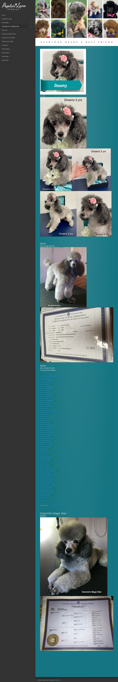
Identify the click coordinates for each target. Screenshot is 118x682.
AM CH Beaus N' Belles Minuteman (47, 380)
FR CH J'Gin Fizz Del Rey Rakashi (46, 388)
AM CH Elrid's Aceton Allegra (45, 442)
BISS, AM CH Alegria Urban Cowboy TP (48, 471)
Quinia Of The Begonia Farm (45, 404)
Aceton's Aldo (42, 444)
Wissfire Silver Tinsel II (44, 384)
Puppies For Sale (7, 19)
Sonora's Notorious (43, 463)
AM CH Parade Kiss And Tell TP (46, 481)
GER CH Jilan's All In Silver (45, 402)
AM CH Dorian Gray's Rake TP (46, 489)
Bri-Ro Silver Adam (44, 408)
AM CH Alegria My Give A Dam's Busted (48, 469)
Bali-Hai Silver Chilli (44, 414)
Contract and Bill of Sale (9, 34)
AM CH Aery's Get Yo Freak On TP (46, 479)
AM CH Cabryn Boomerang (45, 440)
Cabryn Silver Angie (44, 448)
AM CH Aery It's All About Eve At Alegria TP (48, 485)
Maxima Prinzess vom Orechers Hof (46, 406)
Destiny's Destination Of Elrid (45, 446)
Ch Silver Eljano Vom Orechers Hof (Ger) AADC (60, 505)
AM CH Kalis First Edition (45, 459)
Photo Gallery (6, 49)
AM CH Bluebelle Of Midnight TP (46, 491)
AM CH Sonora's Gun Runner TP (46, 438)
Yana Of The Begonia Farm (45, 392)
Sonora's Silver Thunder (44, 465)
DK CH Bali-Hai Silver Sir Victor (46, 412)
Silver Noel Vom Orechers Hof (45, 428)
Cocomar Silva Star (43, 416)
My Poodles (5, 22)
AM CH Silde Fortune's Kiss (45, 477)
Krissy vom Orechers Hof (45, 422)
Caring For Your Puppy (8, 37)
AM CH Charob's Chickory (45, 497)
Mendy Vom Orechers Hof (45, 430)
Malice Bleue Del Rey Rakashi (45, 386)
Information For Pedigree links (10, 26)
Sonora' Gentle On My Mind (45, 467)
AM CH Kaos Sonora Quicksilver (46, 457)
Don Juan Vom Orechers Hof (45, 424)
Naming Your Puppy (7, 41)
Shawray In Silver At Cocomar (45, 418)
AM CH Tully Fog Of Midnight (46, 487)
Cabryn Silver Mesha (44, 453)
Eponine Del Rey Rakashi (45, 390)
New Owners (5, 52)
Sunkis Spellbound (43, 455)
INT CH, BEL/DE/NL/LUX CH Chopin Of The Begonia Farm (51, 376)
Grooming (4, 45)
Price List (4, 30)
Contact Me (5, 60)
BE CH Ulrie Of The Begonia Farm (46, 400)
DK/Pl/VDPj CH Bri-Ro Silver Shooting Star (48, 410)
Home (3, 15)
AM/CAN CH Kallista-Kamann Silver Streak (48, 475)
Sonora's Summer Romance (45, 461)
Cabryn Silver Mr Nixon (44, 450)
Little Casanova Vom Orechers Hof (46, 426)
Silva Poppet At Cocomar (44, 420)
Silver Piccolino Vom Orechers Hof (46, 432)
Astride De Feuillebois (44, 398)
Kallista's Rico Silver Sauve (45, 495)
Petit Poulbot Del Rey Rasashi (45, 378)
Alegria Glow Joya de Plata (45, 436)
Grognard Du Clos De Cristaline (46, 396)
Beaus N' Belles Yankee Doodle (46, 382)
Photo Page (5, 56)
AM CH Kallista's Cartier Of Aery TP (47, 483)
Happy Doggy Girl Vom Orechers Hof (47, 434)
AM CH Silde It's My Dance (45, 473)
